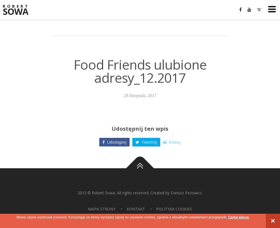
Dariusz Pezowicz (186, 192)
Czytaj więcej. (238, 217)
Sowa (19, 10)
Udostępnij (114, 142)
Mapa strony (101, 209)
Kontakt (136, 209)
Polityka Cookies (174, 209)
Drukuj (172, 142)
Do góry (140, 168)
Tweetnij (146, 142)
